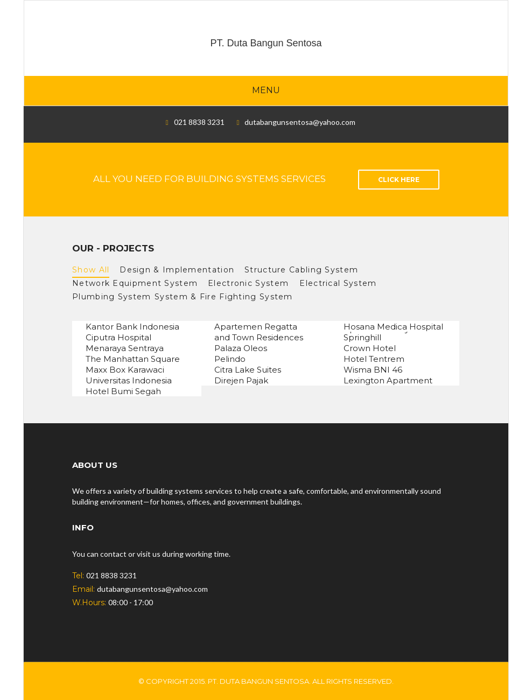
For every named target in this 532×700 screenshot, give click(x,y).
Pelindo (230, 359)
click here (398, 180)
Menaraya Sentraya (125, 348)
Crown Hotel (370, 348)
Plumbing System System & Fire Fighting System (182, 297)
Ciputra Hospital (118, 337)
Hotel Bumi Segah (123, 391)
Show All (90, 270)
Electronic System (248, 283)
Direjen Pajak (241, 381)
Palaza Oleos (240, 348)
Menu (266, 90)
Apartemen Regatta (255, 327)
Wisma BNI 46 (373, 370)
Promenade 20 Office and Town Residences (258, 333)
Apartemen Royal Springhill (380, 333)
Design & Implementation (177, 270)
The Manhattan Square (133, 359)
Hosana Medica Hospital (393, 327)
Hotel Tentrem (374, 359)
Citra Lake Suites (247, 370)
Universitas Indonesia (129, 381)
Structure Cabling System (303, 270)
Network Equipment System (135, 283)
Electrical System (340, 283)
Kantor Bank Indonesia (132, 327)
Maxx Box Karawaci (125, 370)
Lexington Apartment (388, 381)
